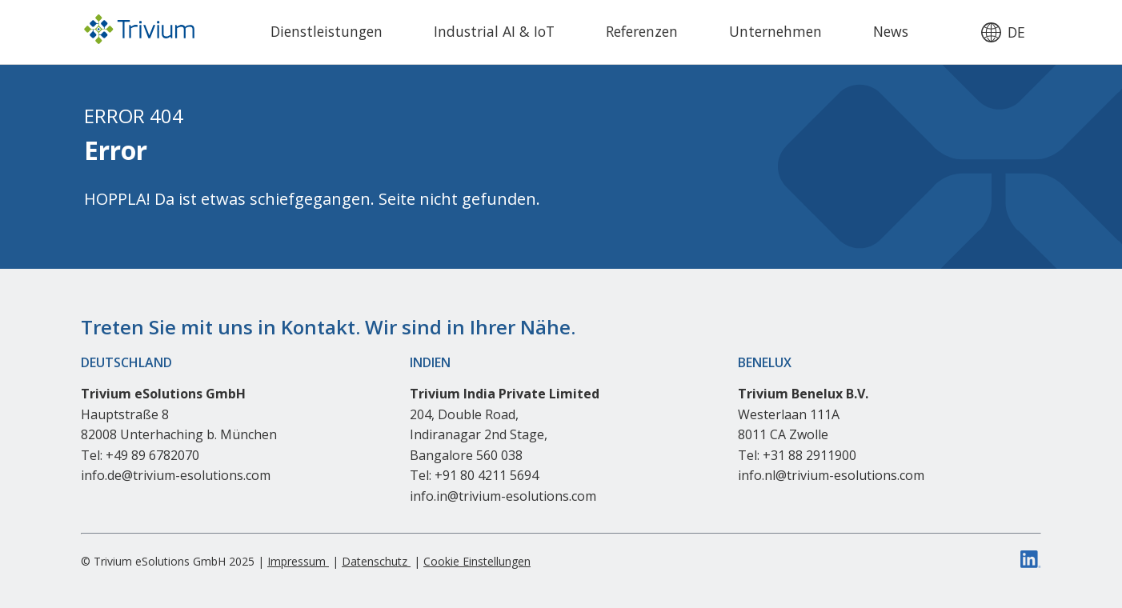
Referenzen (642, 31)
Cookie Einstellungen (477, 561)
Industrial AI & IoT (494, 31)
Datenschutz (376, 561)
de (1016, 33)
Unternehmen (775, 31)
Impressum (298, 561)
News (890, 31)
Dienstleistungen (326, 31)
